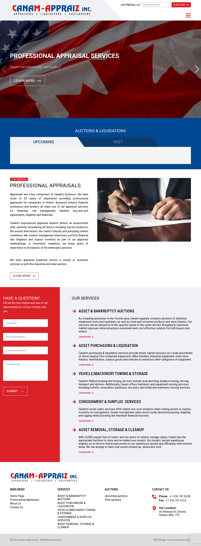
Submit (15, 391)
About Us (15, 503)
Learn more (86, 337)
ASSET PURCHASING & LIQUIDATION (109, 345)
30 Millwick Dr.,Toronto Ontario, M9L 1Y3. (172, 513)
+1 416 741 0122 (176, 500)
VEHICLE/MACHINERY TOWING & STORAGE (114, 373)
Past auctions (113, 499)
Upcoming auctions (116, 496)
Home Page (17, 496)
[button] (188, 15)
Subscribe (181, 4)
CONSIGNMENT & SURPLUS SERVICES (111, 401)
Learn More (28, 81)
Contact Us (16, 507)
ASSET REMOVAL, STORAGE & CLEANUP (112, 429)
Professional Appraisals (24, 499)
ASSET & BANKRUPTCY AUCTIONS (107, 311)
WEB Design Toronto (164, 539)
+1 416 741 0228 (180, 496)
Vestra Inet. (185, 539)
